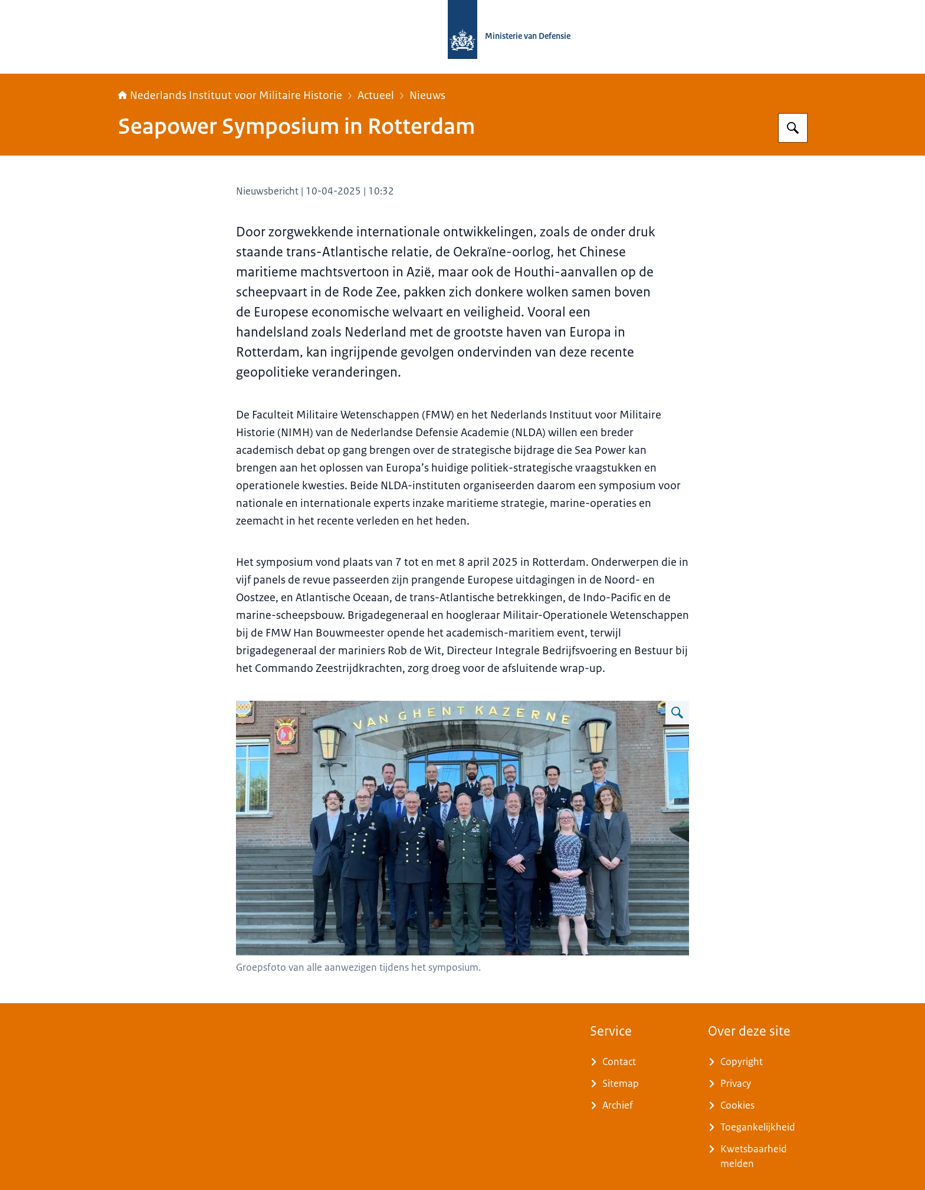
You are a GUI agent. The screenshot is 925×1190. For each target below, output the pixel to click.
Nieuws (427, 95)
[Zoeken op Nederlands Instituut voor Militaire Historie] (793, 128)
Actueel (375, 95)
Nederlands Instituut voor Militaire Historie (230, 95)
